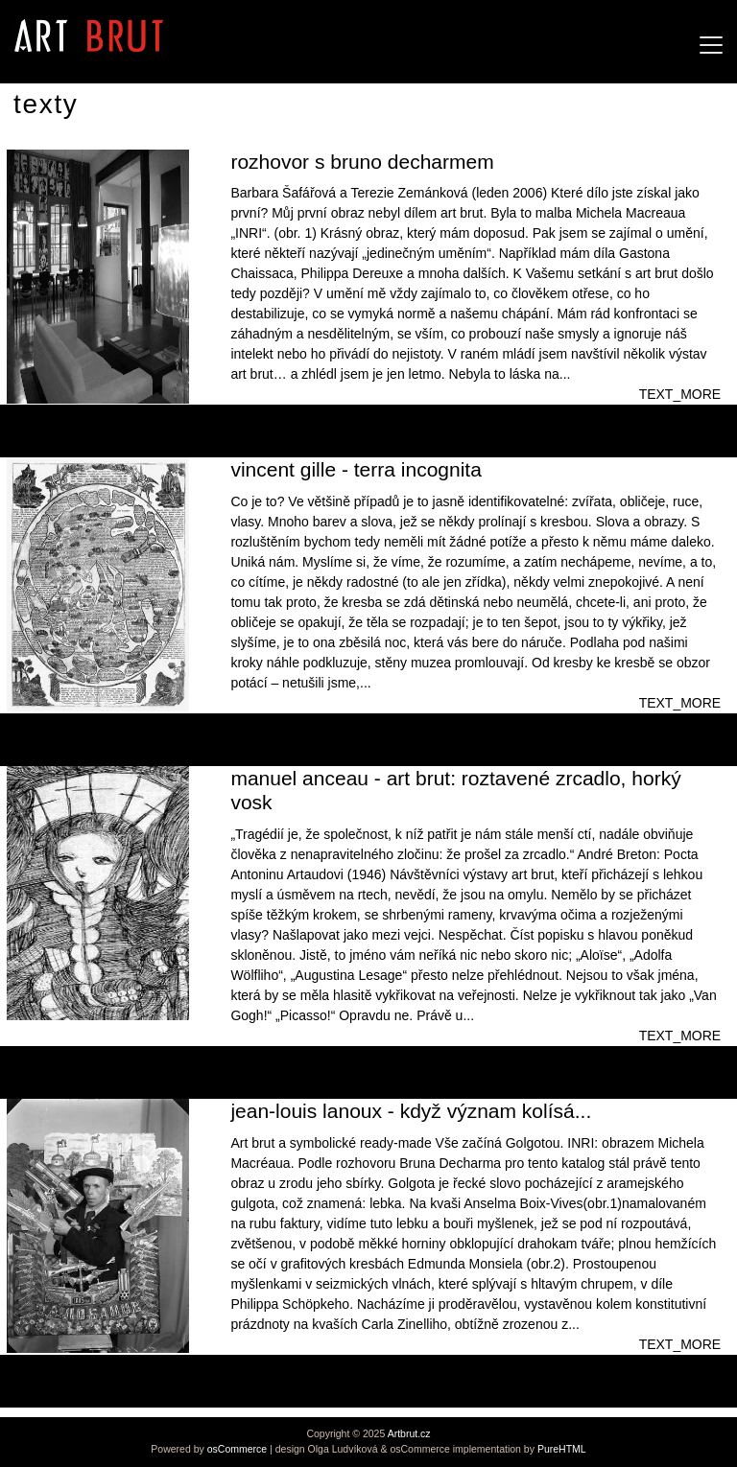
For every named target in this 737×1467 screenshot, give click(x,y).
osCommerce (237, 1449)
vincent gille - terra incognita (355, 469)
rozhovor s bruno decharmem (361, 162)
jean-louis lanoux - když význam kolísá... (410, 1111)
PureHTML (561, 1449)
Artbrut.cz (409, 1433)
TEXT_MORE (680, 394)
